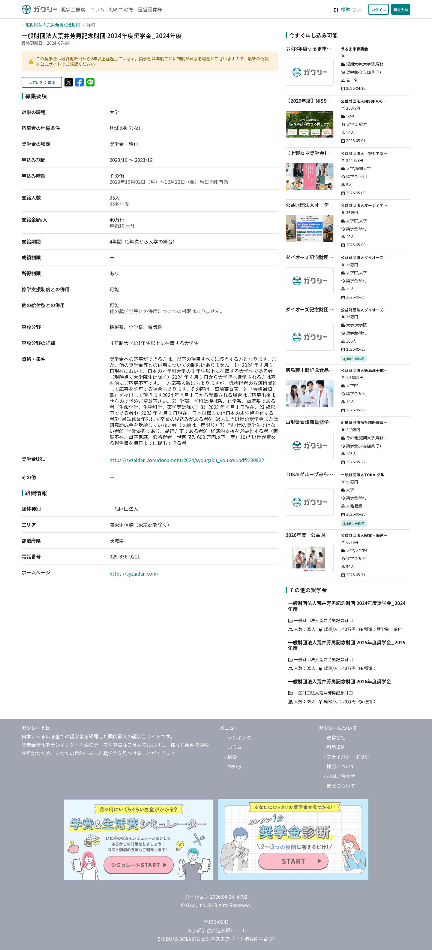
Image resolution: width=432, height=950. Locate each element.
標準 (345, 9)
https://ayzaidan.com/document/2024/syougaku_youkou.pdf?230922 (187, 460)
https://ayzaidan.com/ (134, 573)
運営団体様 (150, 9)
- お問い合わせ (339, 775)
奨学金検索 (73, 9)
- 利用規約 (334, 747)
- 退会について (339, 785)
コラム (97, 9)
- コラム (233, 747)
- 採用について (339, 766)
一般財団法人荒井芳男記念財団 (51, 25)
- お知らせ (235, 766)
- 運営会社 (334, 737)
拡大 (357, 9)
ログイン (378, 9)
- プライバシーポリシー (348, 756)
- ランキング (237, 737)
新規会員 (401, 9)
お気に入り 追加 (42, 82)
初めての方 (121, 9)
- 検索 (230, 756)
